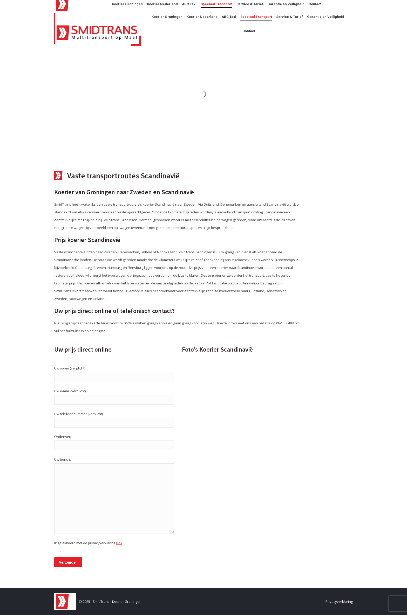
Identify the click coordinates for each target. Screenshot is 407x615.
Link (119, 543)
